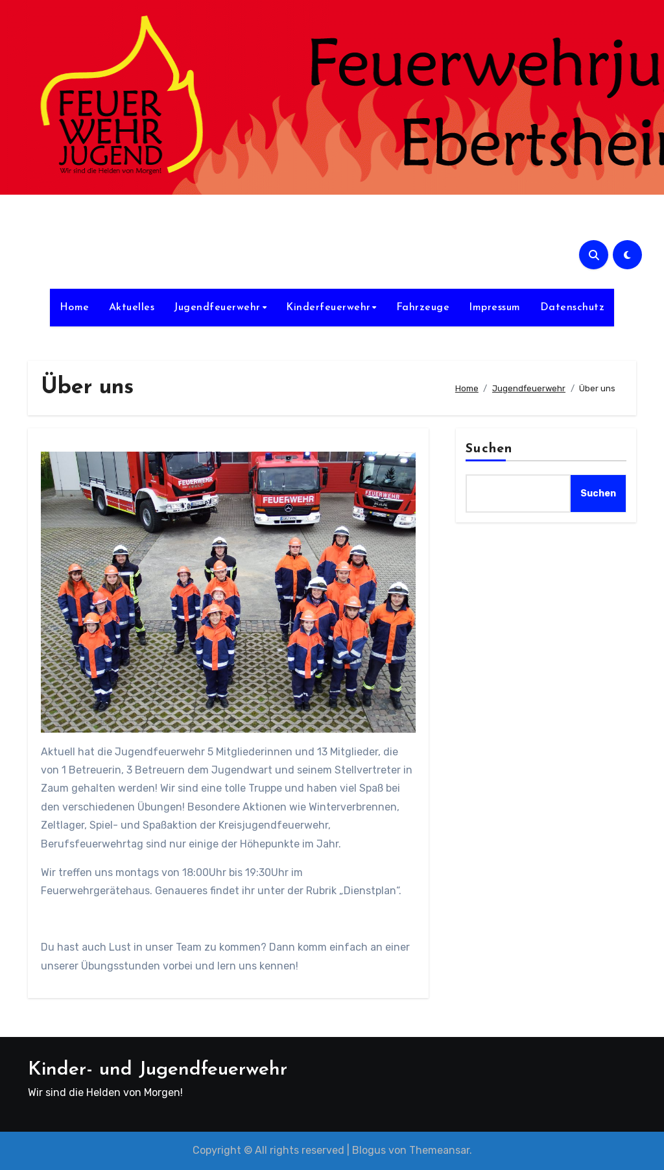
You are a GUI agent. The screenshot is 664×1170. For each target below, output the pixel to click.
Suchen (489, 449)
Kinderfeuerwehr (328, 307)
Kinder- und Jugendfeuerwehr (157, 1070)
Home (74, 307)
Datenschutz (572, 307)
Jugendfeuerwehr (217, 307)
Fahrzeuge (423, 307)
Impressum (495, 307)
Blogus (369, 1150)
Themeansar (439, 1150)
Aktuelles (132, 307)
